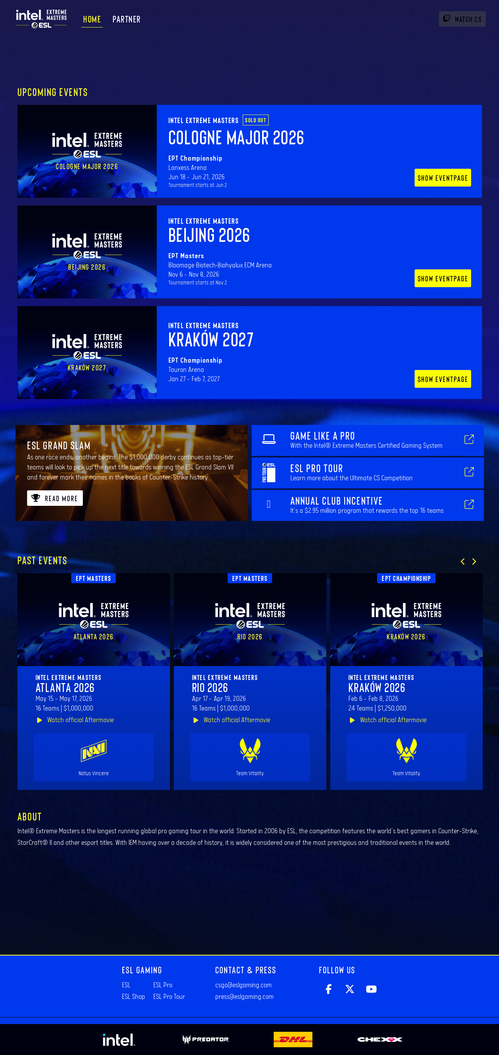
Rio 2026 (210, 687)
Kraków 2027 (211, 338)
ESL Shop (133, 997)
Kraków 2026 (377, 687)
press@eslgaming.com (244, 997)
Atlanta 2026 (65, 687)
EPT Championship (406, 578)
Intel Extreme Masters (203, 120)
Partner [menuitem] (127, 18)
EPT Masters (93, 578)
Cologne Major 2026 (236, 136)
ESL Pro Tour (169, 997)
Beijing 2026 (209, 234)
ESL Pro (162, 985)
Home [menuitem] (92, 18)
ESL (126, 985)
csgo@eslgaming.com (243, 985)
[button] (462, 561)
